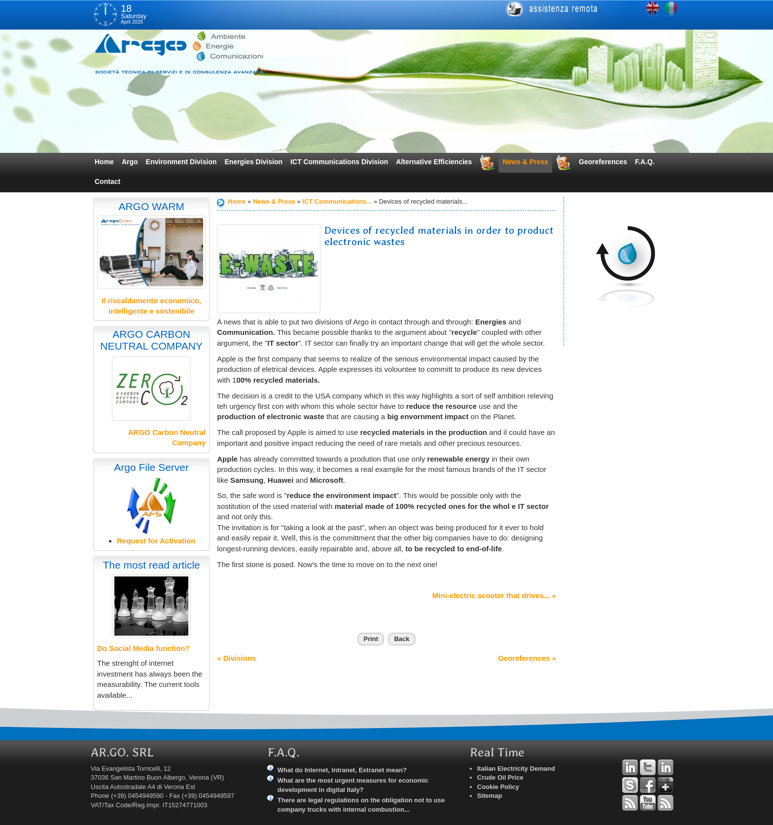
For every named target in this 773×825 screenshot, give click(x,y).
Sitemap (489, 795)
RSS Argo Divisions (630, 803)
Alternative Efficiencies (434, 162)
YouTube (648, 803)
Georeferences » (527, 658)
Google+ (665, 785)
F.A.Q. (645, 162)
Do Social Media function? (143, 648)
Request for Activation (156, 541)
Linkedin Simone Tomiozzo (665, 767)
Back (401, 639)
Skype (630, 785)
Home (104, 162)
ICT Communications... (337, 201)
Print (370, 639)
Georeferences (603, 162)
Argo (130, 162)
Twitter (648, 767)
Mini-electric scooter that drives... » (494, 595)
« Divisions (236, 658)
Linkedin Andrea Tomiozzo (630, 767)
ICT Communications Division (339, 162)
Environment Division (181, 162)
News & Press (525, 162)
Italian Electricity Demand (516, 768)
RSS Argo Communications (665, 803)
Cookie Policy (498, 786)
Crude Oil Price (500, 777)
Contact (107, 181)
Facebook (648, 785)
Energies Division (253, 162)
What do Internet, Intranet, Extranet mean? (342, 770)
